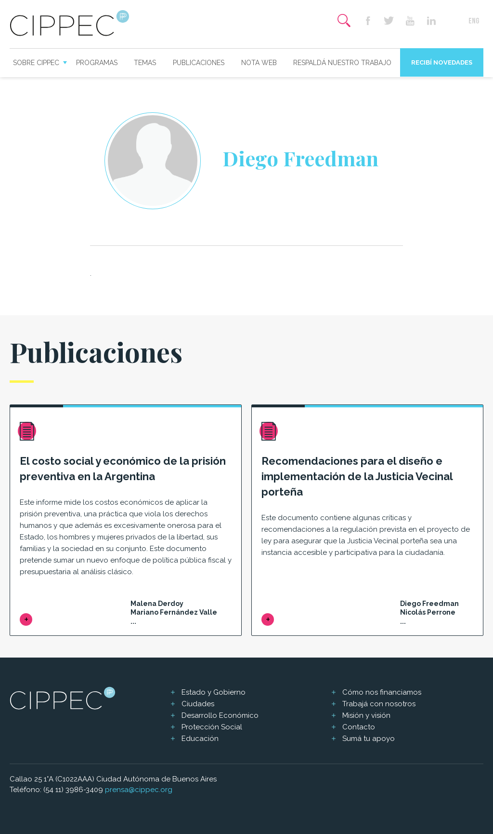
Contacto (358, 727)
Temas (145, 63)
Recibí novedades (441, 62)
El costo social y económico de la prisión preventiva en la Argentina (123, 469)
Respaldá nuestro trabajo (342, 63)
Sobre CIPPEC (36, 63)
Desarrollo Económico (220, 715)
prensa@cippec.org (138, 789)
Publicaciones (198, 63)
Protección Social (212, 727)
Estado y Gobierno (214, 692)
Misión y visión (366, 715)
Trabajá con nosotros (378, 703)
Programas (96, 63)
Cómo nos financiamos (381, 692)
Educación (200, 738)
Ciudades (198, 703)
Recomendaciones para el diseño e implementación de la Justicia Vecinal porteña (357, 476)
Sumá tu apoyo (368, 738)
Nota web (259, 63)
